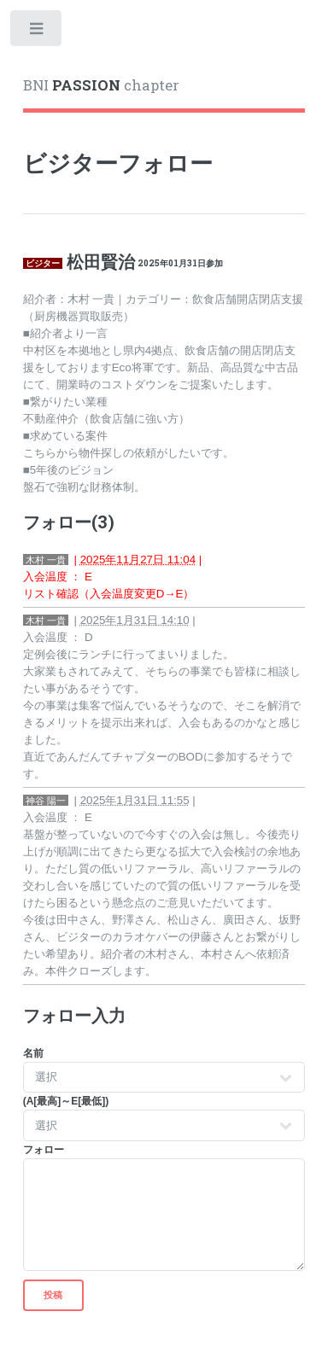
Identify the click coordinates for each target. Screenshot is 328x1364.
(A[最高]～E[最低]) (66, 1101)
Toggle (37, 32)
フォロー (43, 1150)
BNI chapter (101, 85)
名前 (33, 1053)
